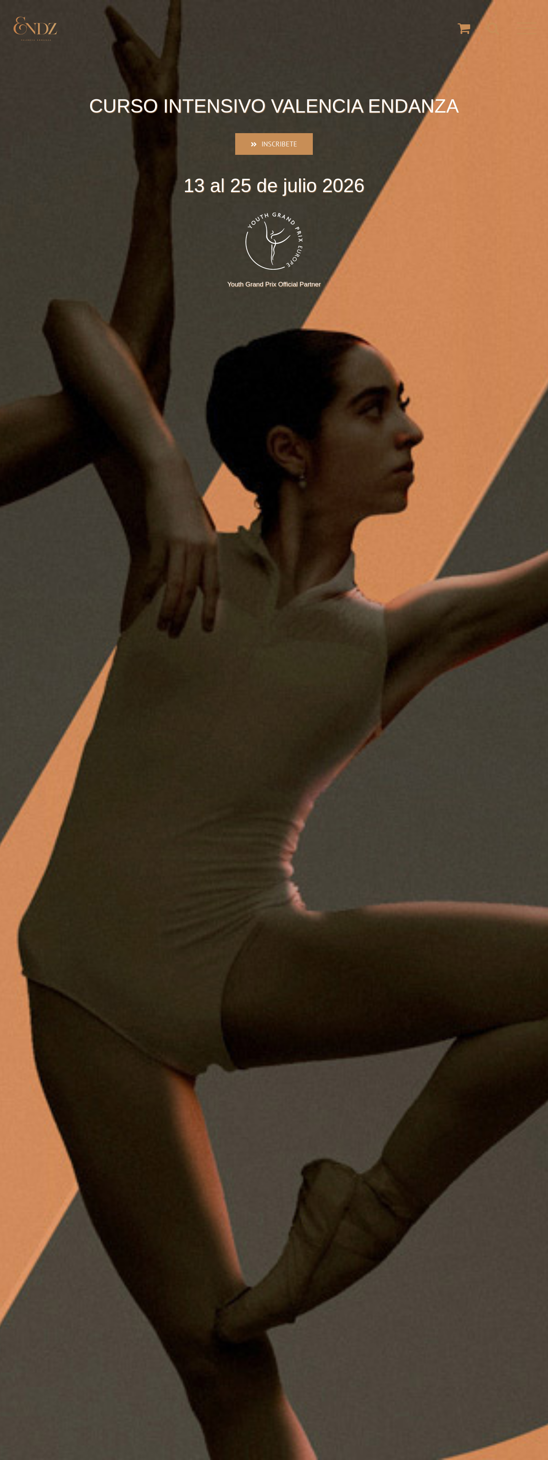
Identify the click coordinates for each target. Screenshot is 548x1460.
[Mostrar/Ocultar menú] (526, 28)
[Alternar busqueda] (493, 28)
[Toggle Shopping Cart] (464, 28)
